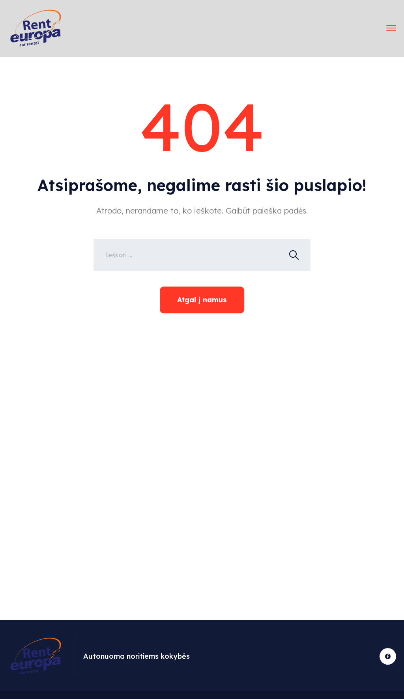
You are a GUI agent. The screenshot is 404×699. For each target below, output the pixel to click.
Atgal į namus (202, 299)
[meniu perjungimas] (391, 28)
